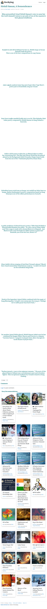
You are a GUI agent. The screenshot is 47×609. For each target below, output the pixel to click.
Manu (42, 494)
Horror (4, 547)
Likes (3, 380)
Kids (33, 494)
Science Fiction (5, 569)
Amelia (4, 548)
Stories (40, 2)
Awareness (5, 419)
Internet (4, 496)
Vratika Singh (20, 593)
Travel (34, 594)
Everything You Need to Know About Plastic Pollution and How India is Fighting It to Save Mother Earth (8, 412)
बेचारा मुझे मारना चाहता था (38, 545)
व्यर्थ (19, 566)
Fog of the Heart (37, 522)
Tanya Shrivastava (21, 527)
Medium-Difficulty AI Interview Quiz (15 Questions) (23, 468)
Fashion (4, 594)
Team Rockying (21, 504)
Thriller (19, 526)
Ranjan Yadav (5, 420)
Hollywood (20, 410)
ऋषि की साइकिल (36, 492)
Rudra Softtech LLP (5, 604)
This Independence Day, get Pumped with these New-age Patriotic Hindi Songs (23, 441)
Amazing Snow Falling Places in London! (38, 590)
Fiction (19, 567)
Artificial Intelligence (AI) (37, 445)
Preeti (43, 414)
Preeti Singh (7, 9)
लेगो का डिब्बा (6, 522)
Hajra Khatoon (21, 411)
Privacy (10, 603)
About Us (25, 603)
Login (44, 2)
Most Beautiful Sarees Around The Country (8, 590)
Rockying (7, 2)
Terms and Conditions (17, 603)
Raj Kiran (41, 447)
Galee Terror (21, 545)
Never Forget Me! (8, 545)
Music (34, 414)
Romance (34, 524)
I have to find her (38, 566)
